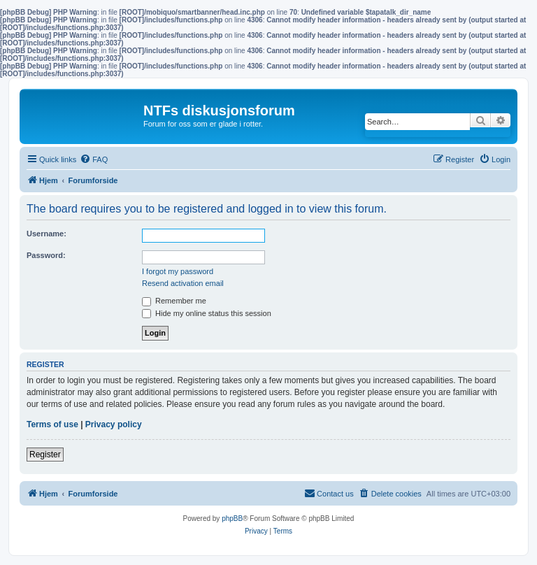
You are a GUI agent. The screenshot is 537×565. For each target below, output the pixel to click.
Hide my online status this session (206, 313)
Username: (46, 233)
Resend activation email (183, 283)
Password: (46, 255)
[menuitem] (94, 159)
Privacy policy (113, 424)
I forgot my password (177, 271)
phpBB (232, 518)
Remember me (174, 300)
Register (45, 454)
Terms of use (52, 424)
